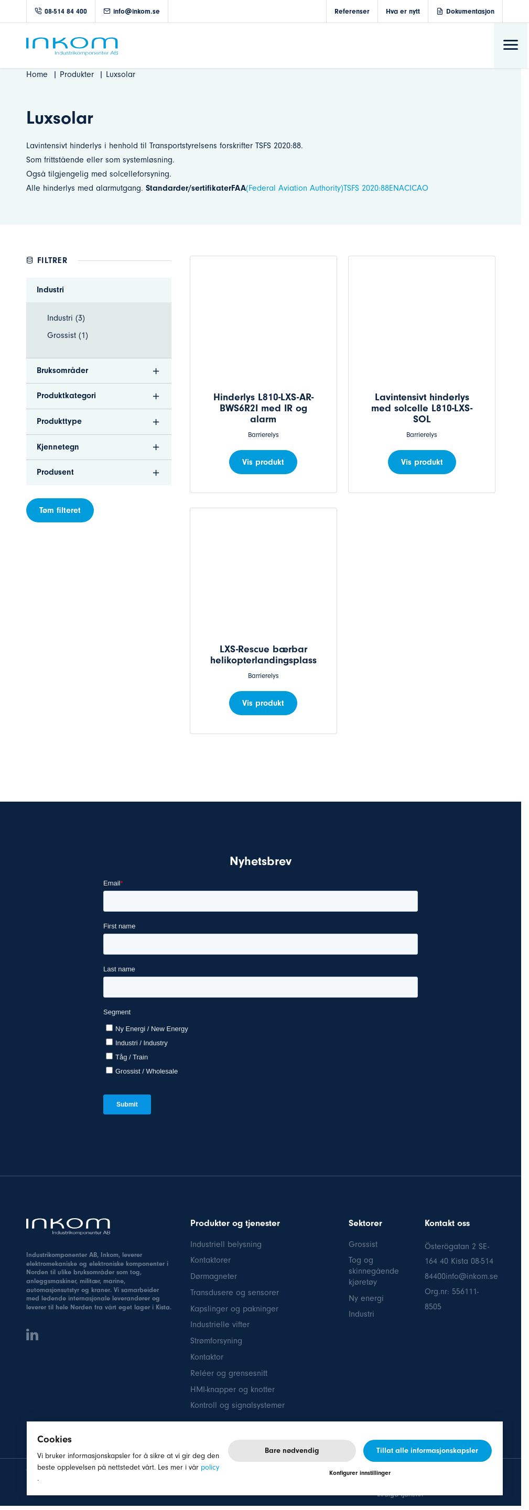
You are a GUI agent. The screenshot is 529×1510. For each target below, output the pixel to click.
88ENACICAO (404, 188)
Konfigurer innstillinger (360, 1472)
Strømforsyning (216, 1340)
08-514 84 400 (61, 11)
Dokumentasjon (470, 11)
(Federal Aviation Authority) (294, 188)
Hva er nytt (403, 11)
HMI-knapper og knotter (232, 1389)
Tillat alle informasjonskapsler (427, 1450)
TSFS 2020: (362, 188)
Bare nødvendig (292, 1450)
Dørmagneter (213, 1276)
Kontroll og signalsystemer (237, 1405)
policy (210, 1467)
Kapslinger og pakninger (234, 1309)
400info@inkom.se (465, 1276)
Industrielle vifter (220, 1324)
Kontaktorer (210, 1260)
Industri (361, 1314)
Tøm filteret (60, 510)
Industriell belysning (226, 1244)
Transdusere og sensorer (234, 1292)
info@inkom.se (131, 11)
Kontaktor (206, 1357)
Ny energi (366, 1298)
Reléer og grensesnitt (228, 1373)
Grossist (363, 1244)
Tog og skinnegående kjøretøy (374, 1271)
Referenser (352, 11)
